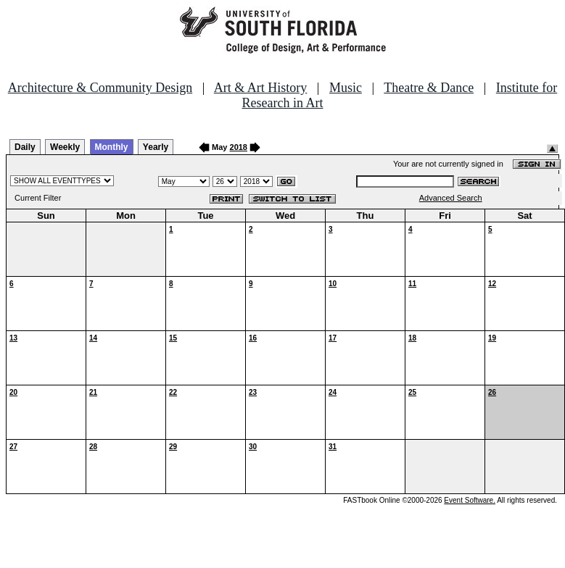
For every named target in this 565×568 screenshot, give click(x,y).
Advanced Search (450, 197)
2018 (238, 147)
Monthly (111, 147)
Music (345, 87)
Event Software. (469, 500)
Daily (25, 147)
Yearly (155, 147)
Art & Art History (261, 87)
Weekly (65, 147)
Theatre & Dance (429, 87)
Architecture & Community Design (100, 87)
